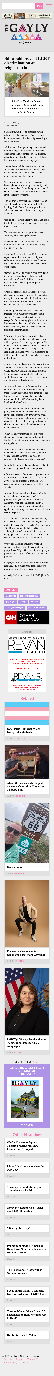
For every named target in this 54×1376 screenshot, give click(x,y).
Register (20, 1359)
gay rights (11, 601)
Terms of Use (33, 1359)
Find (39, 5)
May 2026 (27, 1124)
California (11, 596)
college (23, 601)
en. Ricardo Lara (36, 607)
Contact (24, 1362)
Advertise (8, 1359)
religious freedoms (29, 596)
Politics (11, 590)
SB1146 (34, 601)
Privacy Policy (10, 1362)
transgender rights (15, 607)
